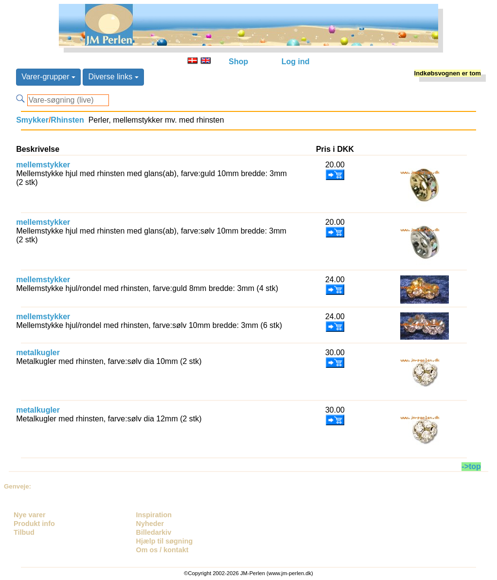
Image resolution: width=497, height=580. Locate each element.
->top (471, 466)
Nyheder (150, 523)
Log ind (296, 61)
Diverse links (113, 76)
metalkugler (38, 352)
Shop (238, 61)
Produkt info (34, 523)
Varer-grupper (48, 76)
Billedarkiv (154, 532)
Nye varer (30, 515)
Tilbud (24, 532)
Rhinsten (67, 120)
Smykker (32, 120)
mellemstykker (43, 165)
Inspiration (154, 515)
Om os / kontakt (162, 550)
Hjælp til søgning (164, 541)
